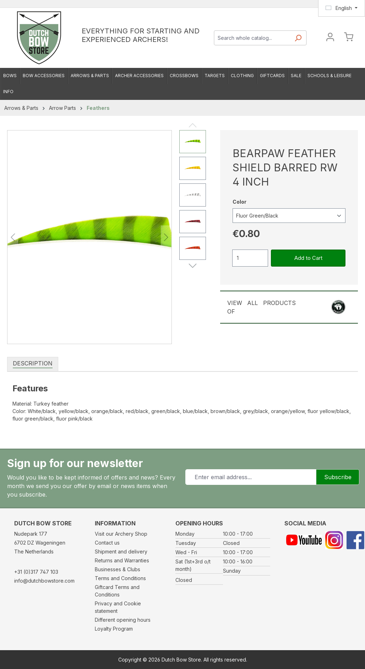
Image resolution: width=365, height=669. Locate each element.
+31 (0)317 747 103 (36, 572)
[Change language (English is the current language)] (342, 8)
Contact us (107, 543)
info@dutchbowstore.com (44, 581)
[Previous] (12, 237)
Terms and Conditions (120, 578)
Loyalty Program (114, 629)
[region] (106, 237)
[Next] (166, 237)
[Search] (298, 40)
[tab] (33, 363)
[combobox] (252, 38)
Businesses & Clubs (117, 569)
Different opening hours (123, 620)
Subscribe (338, 477)
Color (239, 201)
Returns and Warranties (122, 560)
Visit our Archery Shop (121, 534)
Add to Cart (308, 258)
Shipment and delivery (121, 551)
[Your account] (330, 38)
